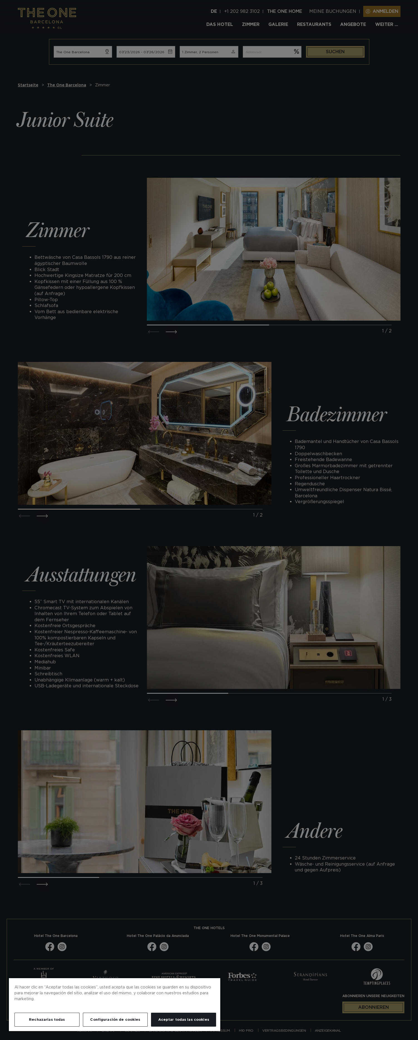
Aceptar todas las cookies (183, 1019)
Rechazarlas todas (47, 1019)
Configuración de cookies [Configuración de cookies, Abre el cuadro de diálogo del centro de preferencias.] (115, 1019)
